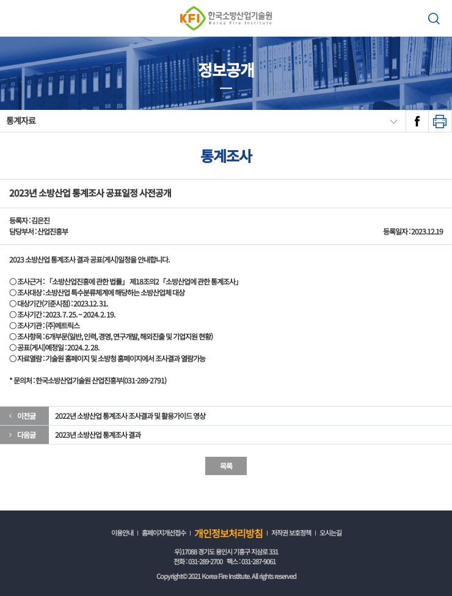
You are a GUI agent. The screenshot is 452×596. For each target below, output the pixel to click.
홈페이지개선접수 (164, 532)
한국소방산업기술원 (226, 18)
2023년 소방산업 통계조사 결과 (97, 434)
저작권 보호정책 (291, 532)
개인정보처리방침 (228, 533)
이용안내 (122, 532)
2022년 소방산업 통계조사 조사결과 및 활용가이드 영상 (130, 415)
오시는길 (330, 532)
